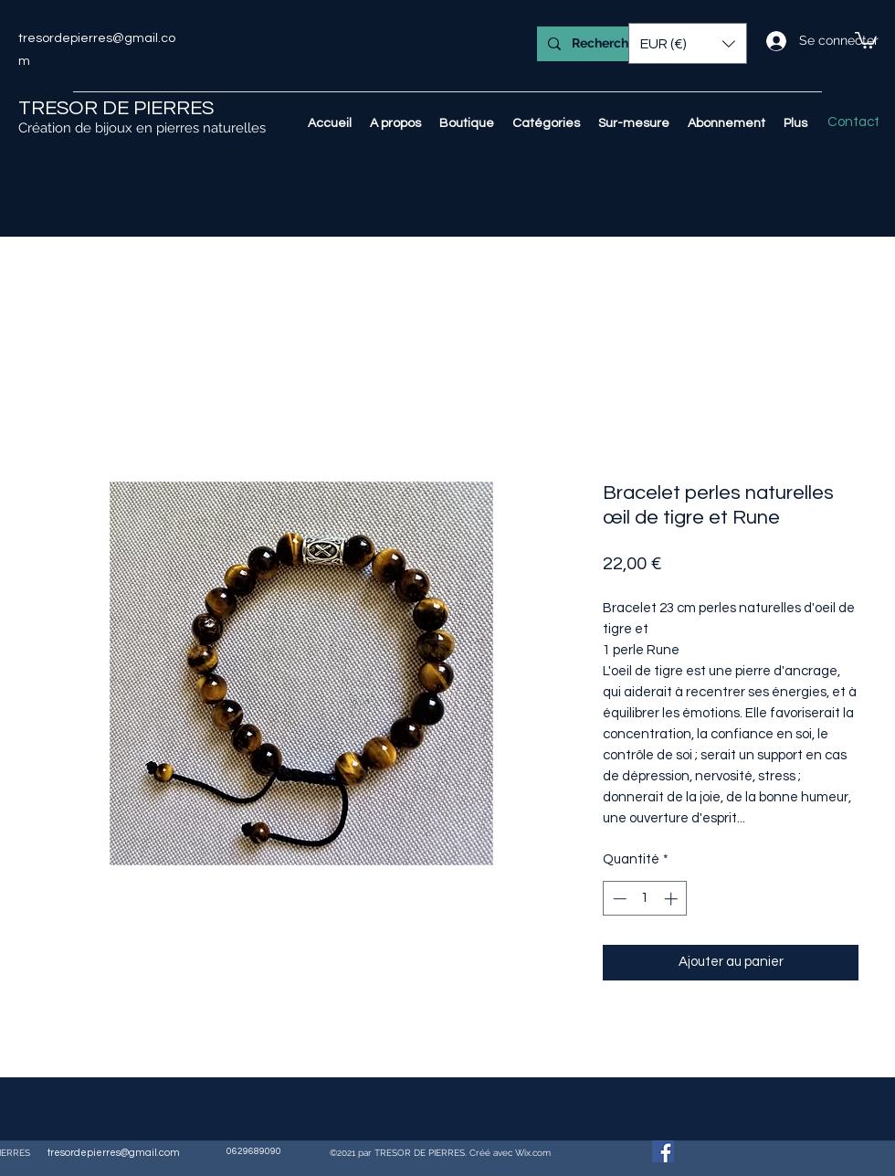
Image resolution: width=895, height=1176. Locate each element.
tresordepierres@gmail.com (113, 1153)
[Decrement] (617, 899)
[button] (866, 39)
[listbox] (687, 43)
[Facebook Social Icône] (663, 1151)
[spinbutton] (645, 899)
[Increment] (672, 899)
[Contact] (853, 122)
